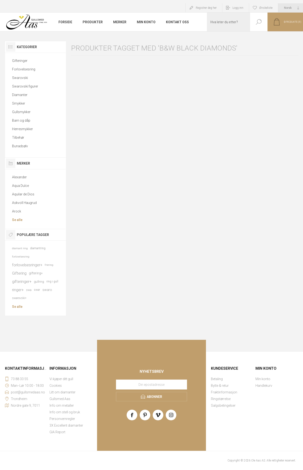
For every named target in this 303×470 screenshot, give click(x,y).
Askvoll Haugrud (24, 203)
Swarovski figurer (25, 86)
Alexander (19, 177)
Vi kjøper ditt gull (61, 379)
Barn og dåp (21, 120)
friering (49, 265)
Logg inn (237, 7)
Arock (16, 211)
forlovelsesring (20, 256)
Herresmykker (22, 129)
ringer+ (18, 289)
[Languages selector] (290, 7)
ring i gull (52, 281)
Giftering (19, 273)
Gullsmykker (21, 112)
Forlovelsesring (23, 69)
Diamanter (19, 95)
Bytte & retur (220, 385)
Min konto (262, 379)
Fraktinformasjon (224, 392)
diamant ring (20, 248)
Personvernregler (62, 419)
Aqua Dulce (20, 186)
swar (37, 289)
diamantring (37, 248)
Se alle (17, 220)
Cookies (55, 385)
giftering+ (36, 273)
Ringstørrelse (221, 399)
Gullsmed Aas (59, 399)
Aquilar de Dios (23, 194)
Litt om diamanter (62, 392)
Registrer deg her (206, 7)
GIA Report (57, 432)
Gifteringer (19, 61)
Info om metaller (61, 405)
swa (28, 290)
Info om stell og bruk (64, 412)
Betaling (217, 379)
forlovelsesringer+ (27, 265)
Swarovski (20, 78)
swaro (47, 290)
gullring (39, 281)
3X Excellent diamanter (66, 425)
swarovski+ (19, 298)
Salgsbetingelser (223, 405)
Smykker (18, 103)
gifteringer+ (21, 281)
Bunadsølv (20, 146)
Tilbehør (18, 137)
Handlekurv (263, 385)
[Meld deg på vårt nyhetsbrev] (151, 385)
